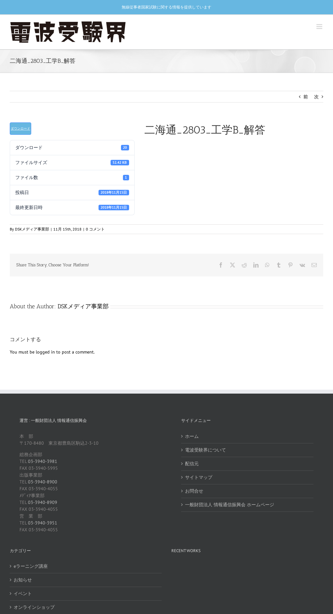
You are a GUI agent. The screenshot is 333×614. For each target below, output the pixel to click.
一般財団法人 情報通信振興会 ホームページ (229, 505)
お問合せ (194, 491)
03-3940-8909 (42, 502)
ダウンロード (20, 128)
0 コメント (95, 229)
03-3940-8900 (42, 482)
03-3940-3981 (42, 461)
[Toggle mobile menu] (319, 26)
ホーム (192, 436)
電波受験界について (205, 450)
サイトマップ (198, 477)
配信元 (192, 464)
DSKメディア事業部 (32, 229)
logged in (45, 352)
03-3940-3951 (42, 523)
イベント (23, 593)
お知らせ (23, 580)
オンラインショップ (34, 607)
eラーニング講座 (31, 566)
